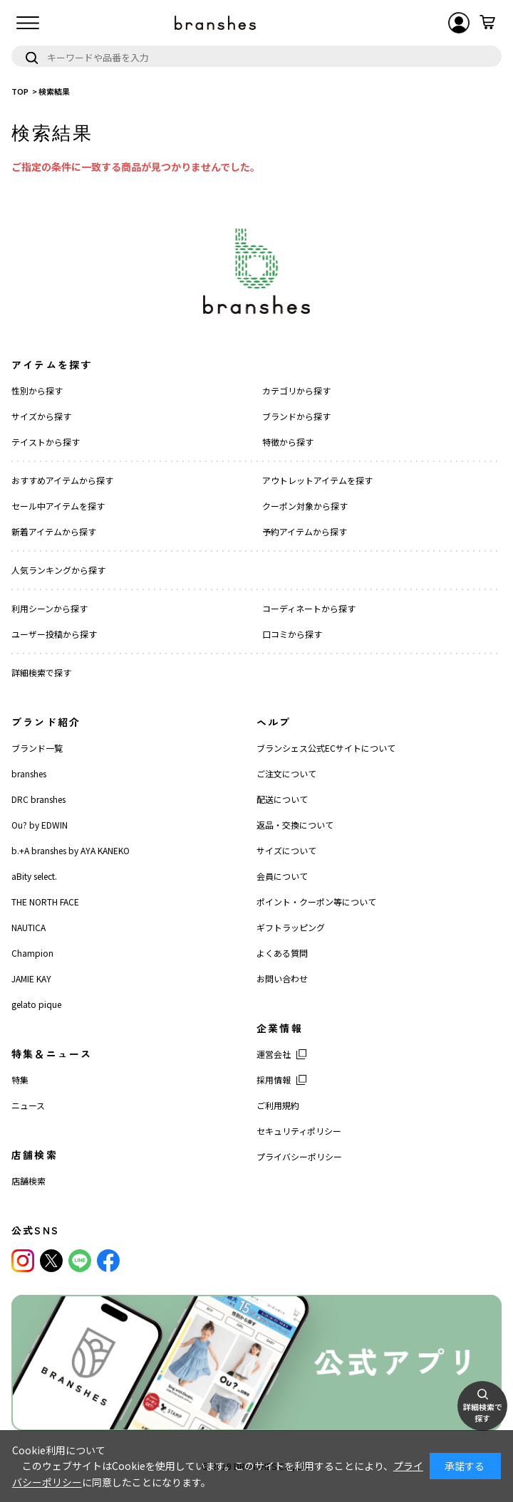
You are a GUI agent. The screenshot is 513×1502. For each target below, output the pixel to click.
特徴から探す (288, 442)
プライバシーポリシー (299, 1156)
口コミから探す (292, 634)
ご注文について (286, 773)
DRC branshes (38, 799)
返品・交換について (294, 825)
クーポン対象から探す (305, 506)
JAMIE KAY (31, 978)
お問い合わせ (282, 978)
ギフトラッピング (290, 927)
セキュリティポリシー (298, 1131)
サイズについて (286, 850)
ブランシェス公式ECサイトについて (325, 748)
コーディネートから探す (309, 608)
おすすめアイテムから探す (62, 480)
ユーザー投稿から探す (54, 634)
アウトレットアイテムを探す (317, 480)
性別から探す (37, 390)
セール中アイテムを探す (58, 506)
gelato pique (36, 1004)
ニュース (28, 1105)
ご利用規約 (277, 1105)
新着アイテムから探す (53, 531)
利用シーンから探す (49, 608)
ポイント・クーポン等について (316, 902)
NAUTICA (28, 927)
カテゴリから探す (296, 390)
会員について (282, 876)
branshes (28, 773)
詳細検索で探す (41, 672)
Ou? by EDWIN (39, 825)
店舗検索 (28, 1181)
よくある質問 (282, 953)
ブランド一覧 (37, 748)
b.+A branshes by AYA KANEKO (70, 850)
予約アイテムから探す (304, 531)
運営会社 (273, 1054)
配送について (282, 799)
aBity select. (34, 876)
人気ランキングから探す (58, 570)
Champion (32, 953)
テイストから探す (45, 442)
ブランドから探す (296, 416)
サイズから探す (41, 416)
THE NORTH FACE (45, 902)
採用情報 (273, 1079)
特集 (19, 1079)
